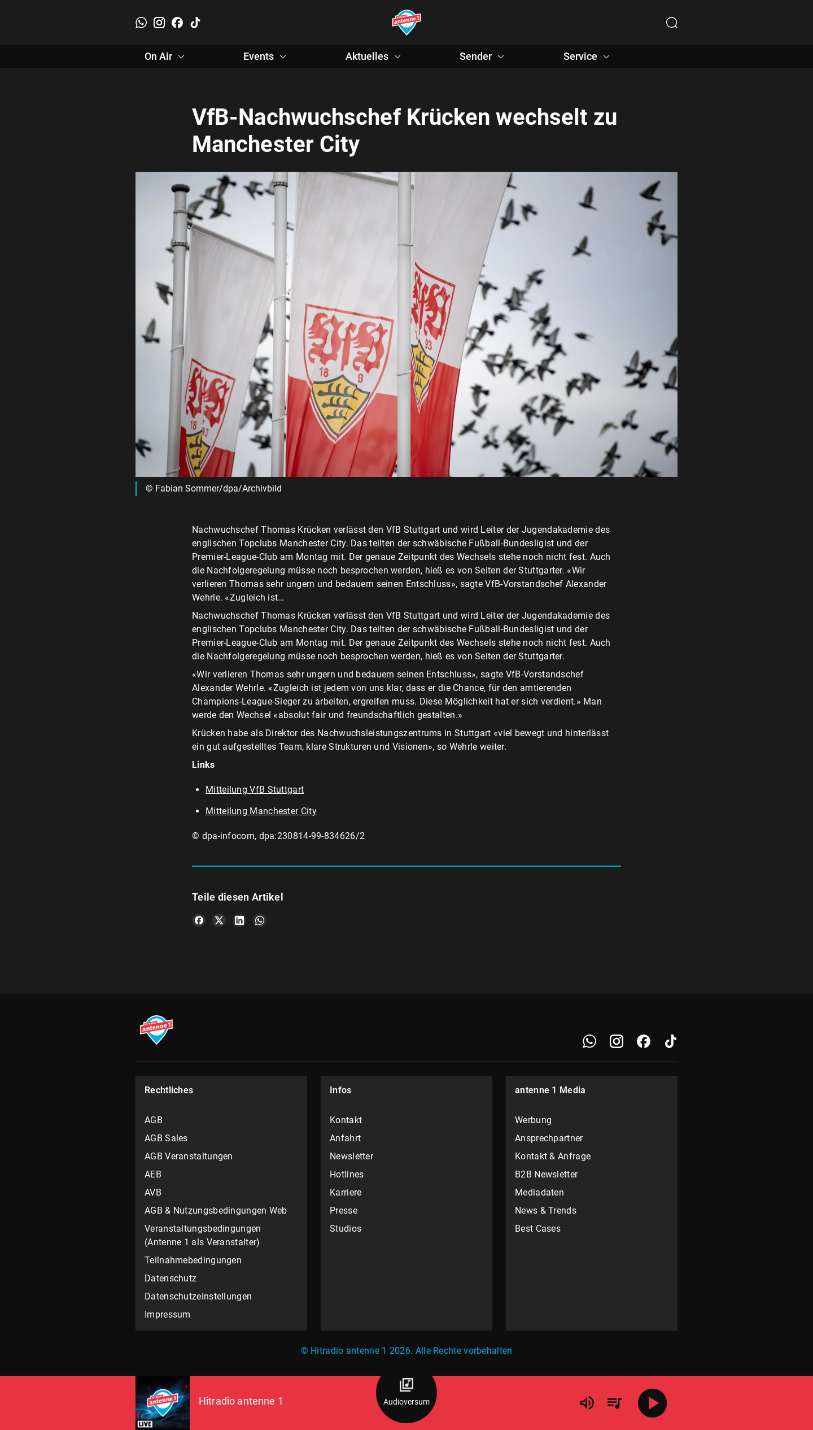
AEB (153, 1174)
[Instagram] (159, 22)
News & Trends (545, 1210)
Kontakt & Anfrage (553, 1156)
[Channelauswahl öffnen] (672, 23)
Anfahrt (345, 1138)
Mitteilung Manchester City (261, 811)
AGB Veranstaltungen (189, 1156)
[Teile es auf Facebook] (199, 920)
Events (266, 56)
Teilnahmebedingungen (193, 1260)
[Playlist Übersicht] (614, 1403)
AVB (153, 1192)
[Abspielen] (652, 1403)
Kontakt (346, 1120)
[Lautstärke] (587, 1403)
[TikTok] (195, 22)
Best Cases (538, 1228)
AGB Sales (166, 1138)
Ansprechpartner (549, 1138)
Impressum (168, 1314)
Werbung (533, 1120)
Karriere (345, 1192)
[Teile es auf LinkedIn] (239, 920)
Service (588, 56)
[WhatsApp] (141, 22)
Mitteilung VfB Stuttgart (255, 789)
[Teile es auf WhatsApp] (259, 920)
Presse (343, 1210)
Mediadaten (539, 1192)
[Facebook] (177, 22)
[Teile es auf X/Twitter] (219, 920)
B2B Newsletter (546, 1174)
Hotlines (347, 1174)
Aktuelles (375, 56)
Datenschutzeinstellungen (198, 1296)
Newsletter (351, 1156)
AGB (154, 1120)
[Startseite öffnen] (406, 22)
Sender (484, 56)
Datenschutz (170, 1278)
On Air (166, 56)
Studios (345, 1228)
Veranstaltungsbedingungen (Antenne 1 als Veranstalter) (203, 1235)
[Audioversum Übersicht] (406, 1392)
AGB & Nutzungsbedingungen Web (216, 1210)
